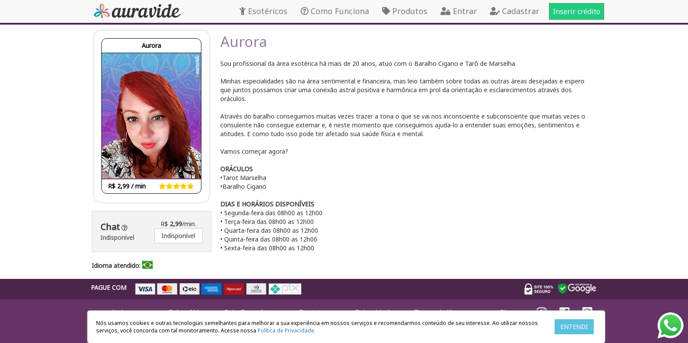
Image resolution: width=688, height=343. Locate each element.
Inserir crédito (576, 11)
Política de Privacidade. (286, 330)
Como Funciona (335, 11)
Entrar (459, 11)
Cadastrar (514, 11)
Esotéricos (263, 11)
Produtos (404, 11)
